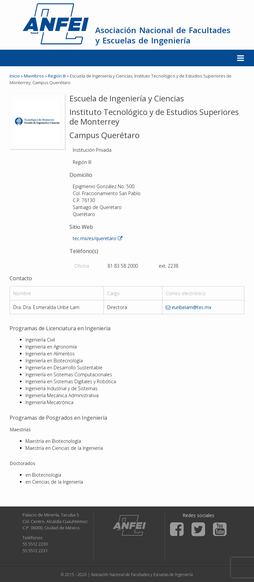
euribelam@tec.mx (188, 307)
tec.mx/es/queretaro (97, 238)
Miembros (34, 76)
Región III (57, 76)
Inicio (15, 76)
